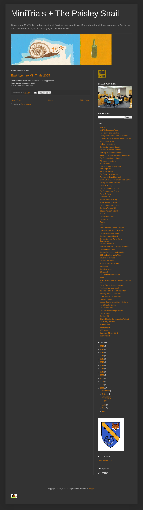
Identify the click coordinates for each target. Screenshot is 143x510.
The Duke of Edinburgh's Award (111, 311)
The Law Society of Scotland (110, 177)
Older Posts (84, 100)
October (105, 394)
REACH (102, 214)
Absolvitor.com (105, 266)
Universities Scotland (107, 258)
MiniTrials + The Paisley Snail (65, 13)
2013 (102, 362)
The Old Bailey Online (108, 305)
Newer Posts (16, 100)
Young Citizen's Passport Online (111, 285)
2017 (102, 352)
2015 (102, 359)
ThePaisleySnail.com (107, 322)
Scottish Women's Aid (108, 208)
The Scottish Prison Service (110, 275)
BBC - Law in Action (107, 141)
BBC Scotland (105, 330)
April (104, 411)
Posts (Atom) (26, 104)
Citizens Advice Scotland (109, 211)
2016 (102, 356)
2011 (102, 369)
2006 (102, 385)
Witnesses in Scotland (108, 161)
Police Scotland (105, 194)
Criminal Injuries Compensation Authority (115, 319)
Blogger (91, 489)
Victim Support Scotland (108, 202)
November (106, 391)
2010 (102, 372)
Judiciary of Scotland (107, 144)
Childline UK (104, 316)
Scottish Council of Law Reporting (112, 252)
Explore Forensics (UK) (108, 200)
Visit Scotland (105, 325)
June (104, 405)
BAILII (102, 278)
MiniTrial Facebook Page (109, 130)
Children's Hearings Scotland (110, 233)
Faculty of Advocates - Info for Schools (114, 136)
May (104, 408)
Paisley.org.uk (105, 327)
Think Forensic (105, 197)
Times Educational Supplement (111, 297)
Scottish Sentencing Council (110, 147)
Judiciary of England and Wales (111, 153)
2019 (102, 346)
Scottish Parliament (107, 244)
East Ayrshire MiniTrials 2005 (30, 75)
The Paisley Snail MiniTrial (109, 133)
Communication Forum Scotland (111, 231)
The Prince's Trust (106, 308)
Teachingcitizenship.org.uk (109, 288)
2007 (102, 382)
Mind (101, 225)
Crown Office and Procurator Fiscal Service (115, 180)
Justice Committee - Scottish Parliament (114, 247)
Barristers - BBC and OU (109, 333)
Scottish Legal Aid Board (109, 236)
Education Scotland (107, 299)
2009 (102, 375)
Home (50, 100)
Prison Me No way (106, 171)
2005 (102, 388)
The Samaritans (105, 313)
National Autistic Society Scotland (112, 228)
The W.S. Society (106, 186)
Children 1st (104, 219)
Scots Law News (106, 269)
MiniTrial (103, 127)
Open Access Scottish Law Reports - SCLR (115, 138)
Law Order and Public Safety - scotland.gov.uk (111, 168)
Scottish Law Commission (109, 264)
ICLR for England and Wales (110, 255)
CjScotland (104, 272)
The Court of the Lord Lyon (109, 188)
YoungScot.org (105, 164)
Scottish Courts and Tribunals (110, 150)
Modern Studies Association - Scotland (114, 302)
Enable (102, 222)
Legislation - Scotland (108, 249)
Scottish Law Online (107, 261)
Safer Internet (105, 336)
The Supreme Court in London (111, 158)
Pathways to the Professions (110, 294)
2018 (102, 349)
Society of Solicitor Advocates (110, 183)
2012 (102, 365)
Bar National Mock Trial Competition (113, 291)
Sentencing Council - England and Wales (115, 155)
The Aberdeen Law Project (109, 191)
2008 (102, 378)
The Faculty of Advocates (109, 174)
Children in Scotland (107, 216)
